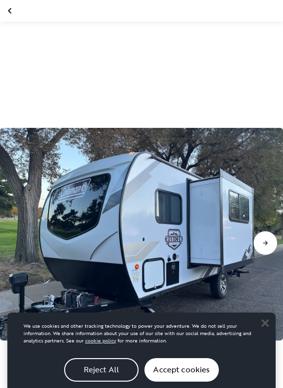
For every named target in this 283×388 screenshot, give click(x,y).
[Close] (265, 326)
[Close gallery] (11, 11)
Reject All (101, 372)
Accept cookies (181, 372)
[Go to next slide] (265, 243)
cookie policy (100, 343)
